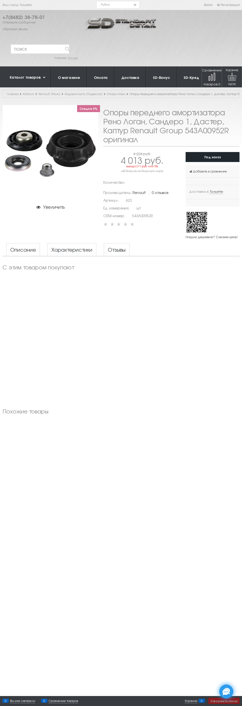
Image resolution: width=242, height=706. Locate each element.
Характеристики (71, 249)
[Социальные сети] (226, 692)
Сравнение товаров (212, 77)
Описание (23, 249)
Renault (139, 192)
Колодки (73, 58)
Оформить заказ (224, 701)
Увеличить (54, 206)
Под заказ (212, 157)
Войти (208, 4)
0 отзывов (160, 192)
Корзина (191, 701)
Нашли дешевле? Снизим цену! (212, 236)
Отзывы (116, 249)
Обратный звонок (15, 29)
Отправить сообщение (19, 22)
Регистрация (228, 4)
